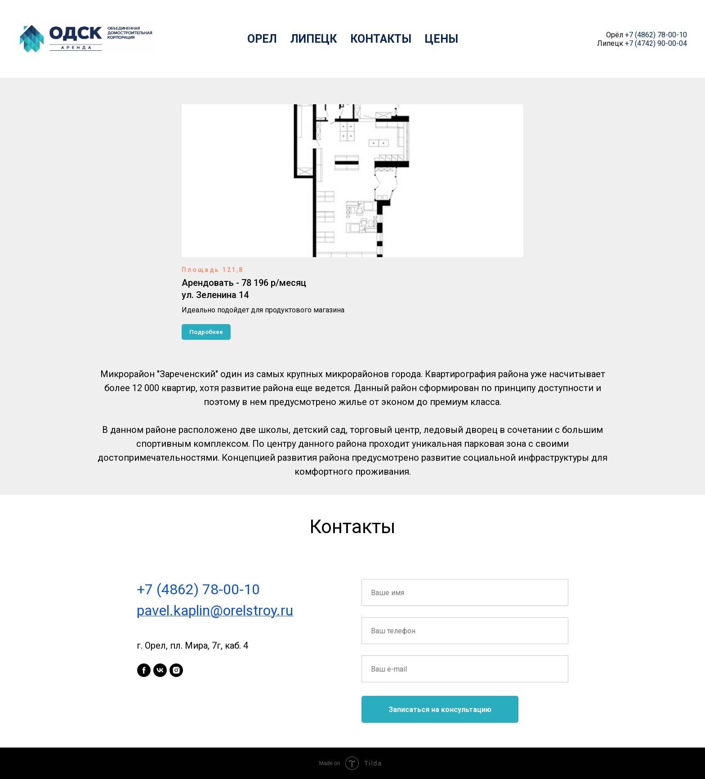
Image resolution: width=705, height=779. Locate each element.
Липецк (313, 38)
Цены (441, 38)
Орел (262, 38)
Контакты (380, 38)
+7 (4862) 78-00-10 (656, 35)
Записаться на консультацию (439, 709)
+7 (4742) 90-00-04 (656, 43)
